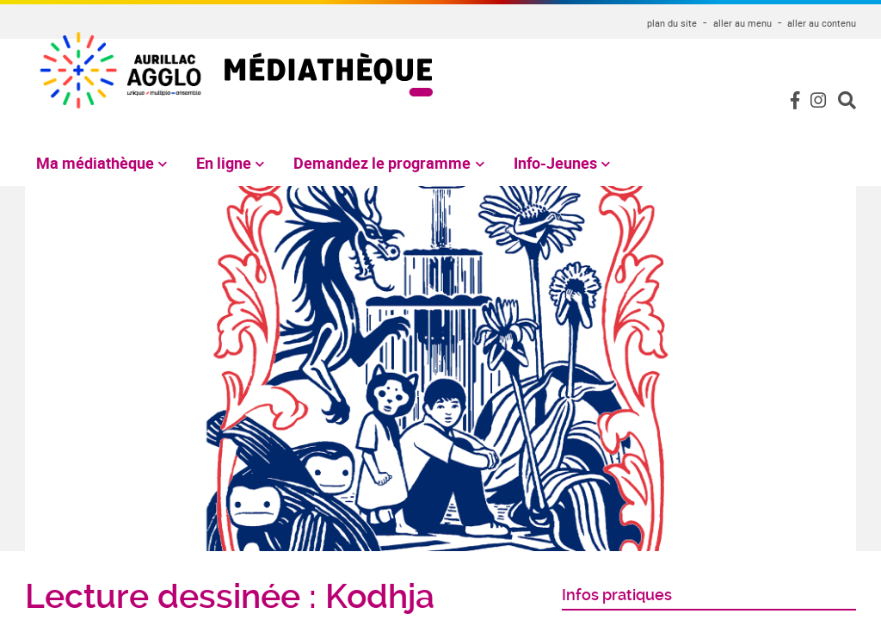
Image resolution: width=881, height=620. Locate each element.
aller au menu (742, 22)
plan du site (672, 22)
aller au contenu (821, 22)
